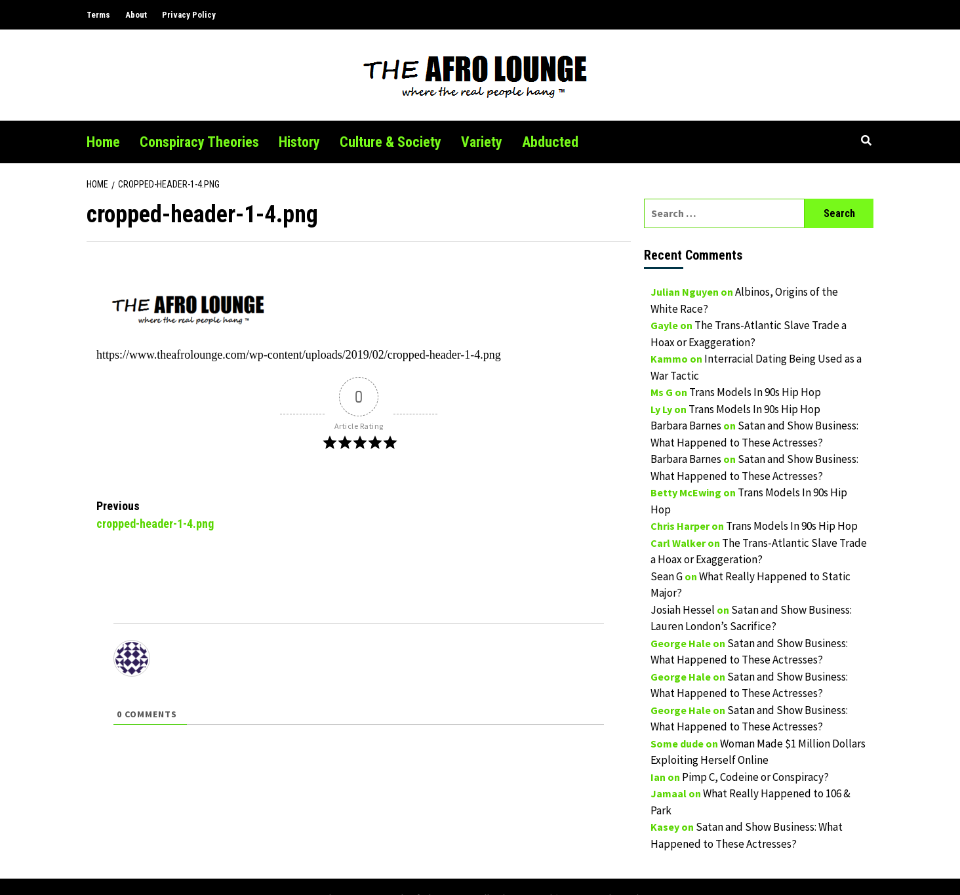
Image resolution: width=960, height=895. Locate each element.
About (136, 15)
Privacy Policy (189, 15)
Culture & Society (390, 142)
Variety (481, 142)
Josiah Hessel (682, 610)
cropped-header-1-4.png (227, 513)
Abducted (550, 142)
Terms (98, 15)
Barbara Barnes (685, 425)
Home (103, 142)
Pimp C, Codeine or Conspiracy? (755, 777)
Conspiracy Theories (199, 142)
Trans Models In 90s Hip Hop (755, 392)
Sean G (666, 576)
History (299, 142)
